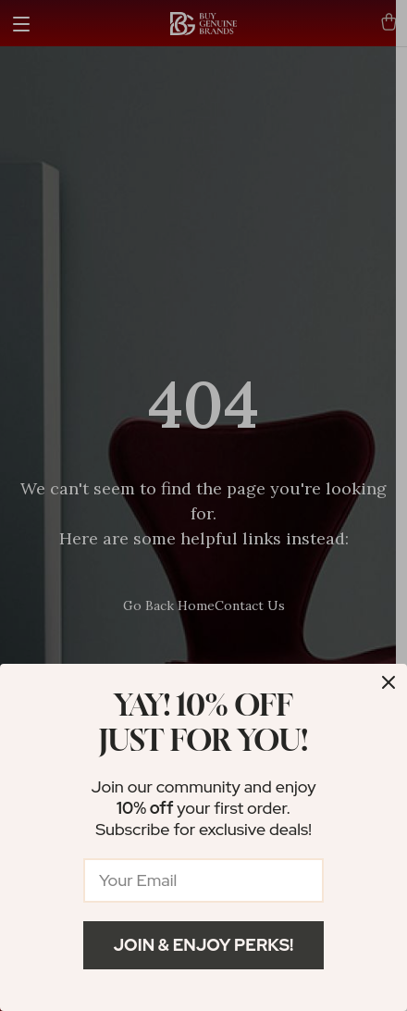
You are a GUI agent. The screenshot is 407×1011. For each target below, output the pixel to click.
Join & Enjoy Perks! (204, 944)
